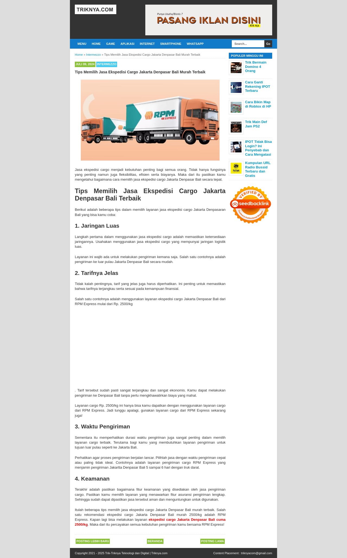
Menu (82, 43)
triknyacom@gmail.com (256, 553)
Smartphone (170, 43)
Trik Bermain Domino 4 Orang (255, 66)
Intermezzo (107, 64)
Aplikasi (127, 43)
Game (110, 43)
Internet (147, 43)
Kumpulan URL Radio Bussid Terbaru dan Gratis (258, 169)
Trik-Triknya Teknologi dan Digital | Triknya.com (136, 553)
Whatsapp (195, 43)
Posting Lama (212, 541)
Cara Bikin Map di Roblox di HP (258, 104)
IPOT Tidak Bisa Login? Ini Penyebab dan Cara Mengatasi (258, 148)
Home (96, 43)
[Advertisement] (150, 347)
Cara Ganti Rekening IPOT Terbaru (257, 86)
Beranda (155, 541)
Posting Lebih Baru (92, 541)
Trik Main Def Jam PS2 (256, 124)
